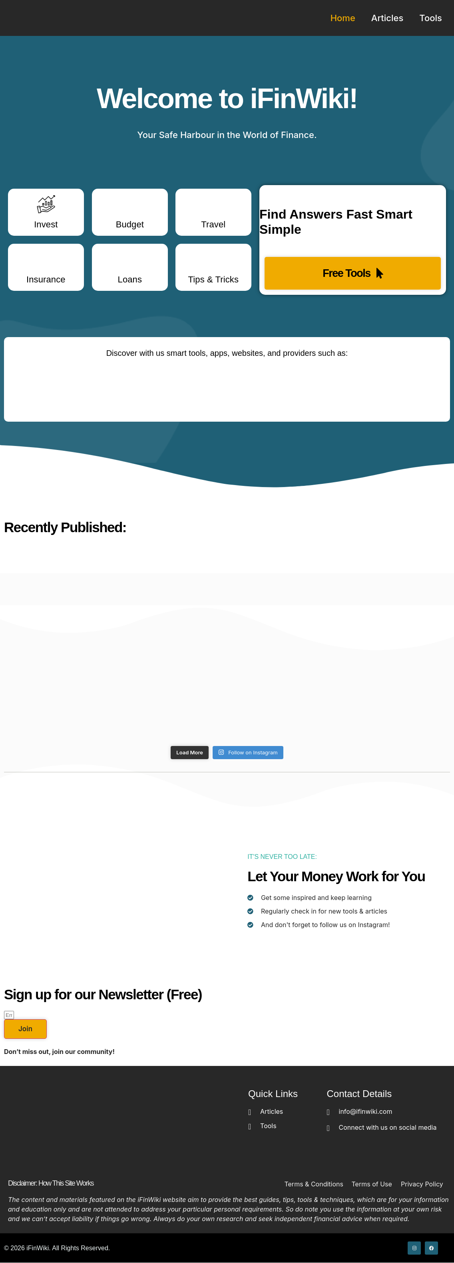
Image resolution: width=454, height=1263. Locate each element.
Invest (46, 224)
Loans (129, 279)
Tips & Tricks (213, 279)
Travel (213, 224)
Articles (387, 18)
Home (343, 18)
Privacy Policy (422, 1184)
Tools (430, 18)
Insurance (46, 279)
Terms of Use (372, 1184)
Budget (129, 224)
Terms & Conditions (313, 1184)
